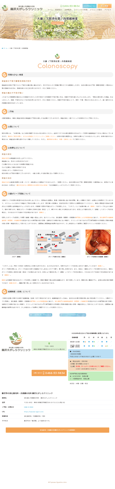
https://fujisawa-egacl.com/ (34, 412)
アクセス (107, 10)
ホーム (50, 10)
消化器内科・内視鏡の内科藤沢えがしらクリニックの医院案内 (57, 432)
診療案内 (68, 10)
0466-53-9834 (29, 407)
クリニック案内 (96, 10)
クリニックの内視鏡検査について (75, 315)
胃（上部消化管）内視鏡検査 (38, 315)
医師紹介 (58, 10)
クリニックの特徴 (80, 10)
